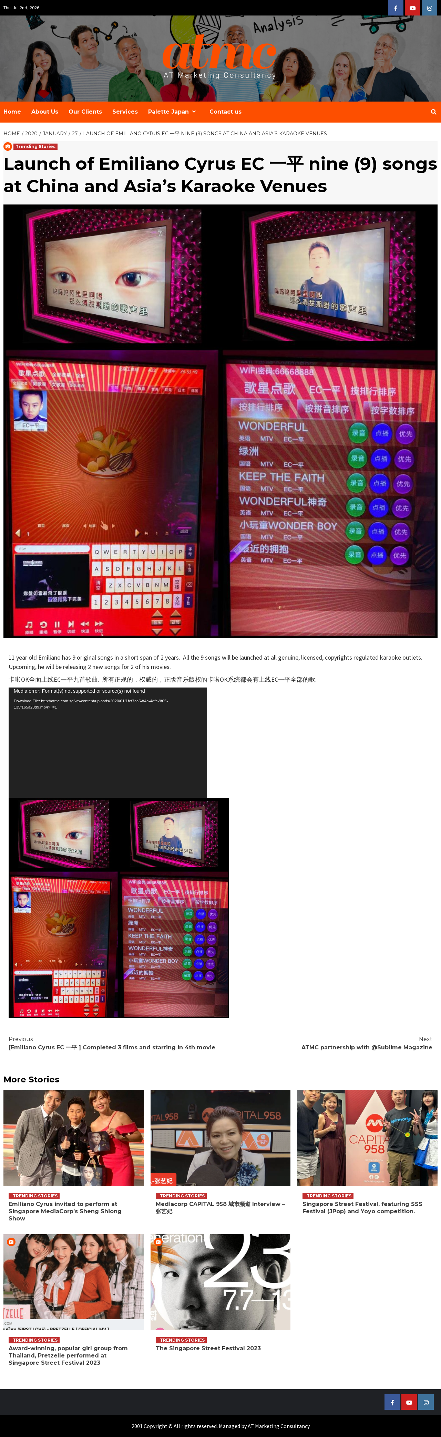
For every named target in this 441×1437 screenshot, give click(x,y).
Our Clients (85, 111)
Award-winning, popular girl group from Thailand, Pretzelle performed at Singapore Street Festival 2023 (68, 1355)
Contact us (225, 111)
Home (12, 111)
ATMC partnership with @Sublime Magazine (326, 1043)
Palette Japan (173, 111)
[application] (108, 743)
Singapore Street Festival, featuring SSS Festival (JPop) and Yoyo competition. (362, 1208)
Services (125, 111)
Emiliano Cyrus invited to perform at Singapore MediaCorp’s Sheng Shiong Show (65, 1211)
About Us (44, 111)
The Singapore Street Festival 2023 (208, 1348)
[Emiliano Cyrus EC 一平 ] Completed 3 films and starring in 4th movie (114, 1043)
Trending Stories (35, 146)
